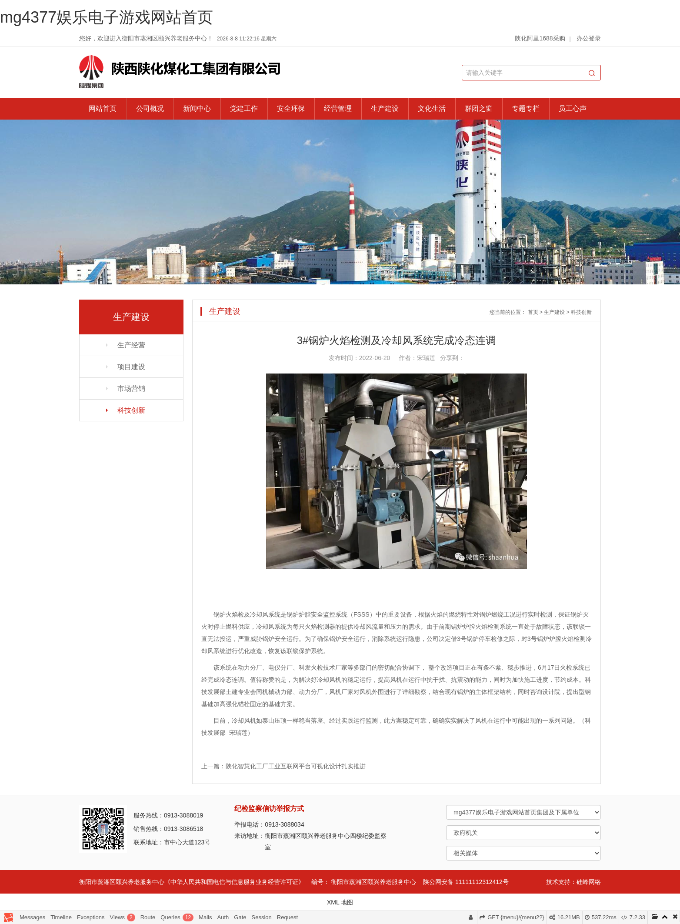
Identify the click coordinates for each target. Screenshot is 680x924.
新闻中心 (197, 108)
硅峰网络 (589, 881)
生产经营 (131, 345)
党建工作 (244, 108)
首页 (533, 312)
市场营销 (131, 388)
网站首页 (103, 108)
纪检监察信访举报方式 (269, 808)
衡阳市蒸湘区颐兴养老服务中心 (373, 881)
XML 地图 (340, 902)
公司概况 (150, 108)
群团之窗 (479, 108)
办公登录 (589, 38)
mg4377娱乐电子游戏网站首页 (106, 17)
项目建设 (131, 366)
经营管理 (338, 108)
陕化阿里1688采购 (540, 38)
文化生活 (432, 108)
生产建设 (385, 108)
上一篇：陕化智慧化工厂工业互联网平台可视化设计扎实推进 (283, 766)
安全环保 (291, 108)
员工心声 (573, 108)
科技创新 (131, 410)
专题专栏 (526, 108)
